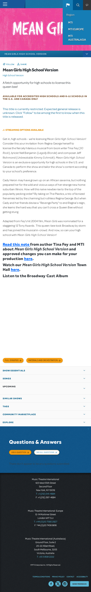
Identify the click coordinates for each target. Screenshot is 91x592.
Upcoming (9, 386)
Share (23, 64)
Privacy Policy (58, 577)
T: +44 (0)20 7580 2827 (45, 521)
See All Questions (45, 452)
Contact (70, 577)
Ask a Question (18, 452)
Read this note (16, 244)
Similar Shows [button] (12, 398)
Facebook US (51, 584)
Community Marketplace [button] (19, 414)
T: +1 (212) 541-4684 (45, 493)
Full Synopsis (11, 360)
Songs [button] (7, 378)
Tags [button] (6, 406)
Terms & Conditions (41, 577)
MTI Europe (76, 29)
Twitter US (58, 584)
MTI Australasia (77, 37)
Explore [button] (8, 422)
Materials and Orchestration (43, 360)
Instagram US (65, 584)
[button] (68, 5)
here (28, 258)
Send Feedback (79, 584)
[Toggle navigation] (4, 4)
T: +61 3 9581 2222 (45, 556)
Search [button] (78, 5)
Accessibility (82, 577)
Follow (10, 64)
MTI (70, 22)
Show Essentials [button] (14, 370)
